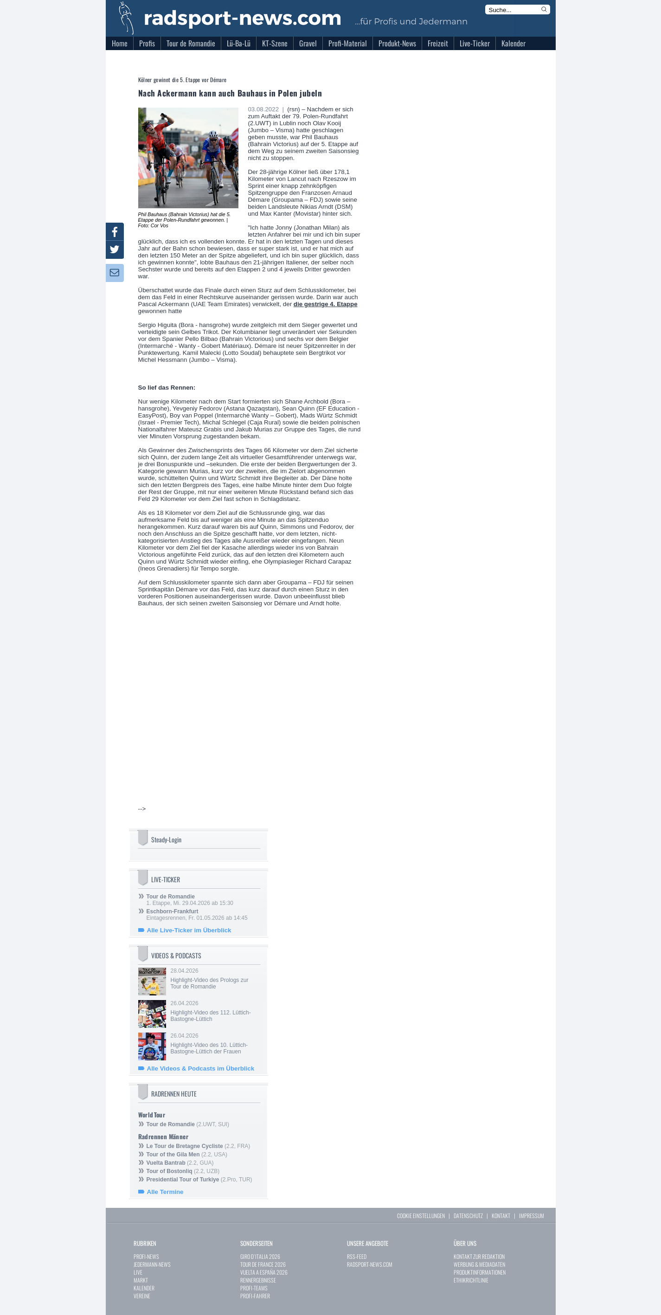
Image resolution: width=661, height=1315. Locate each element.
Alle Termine (165, 1191)
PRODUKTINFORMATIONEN (480, 1272)
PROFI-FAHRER (255, 1296)
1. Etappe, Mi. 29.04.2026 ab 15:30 (190, 899)
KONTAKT (501, 1215)
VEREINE (142, 1296)
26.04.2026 (215, 1011)
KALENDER (144, 1288)
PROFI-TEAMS (254, 1288)
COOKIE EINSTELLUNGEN (421, 1215)
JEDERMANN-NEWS (152, 1264)
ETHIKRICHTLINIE (471, 1280)
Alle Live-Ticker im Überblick (189, 930)
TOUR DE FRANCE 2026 (263, 1264)
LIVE (138, 1272)
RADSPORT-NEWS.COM (369, 1264)
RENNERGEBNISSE (258, 1280)
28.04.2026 (215, 979)
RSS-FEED (356, 1256)
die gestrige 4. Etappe (326, 304)
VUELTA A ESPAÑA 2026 (264, 1272)
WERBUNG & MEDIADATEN (479, 1264)
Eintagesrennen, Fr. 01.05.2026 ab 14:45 (197, 914)
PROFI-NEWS (146, 1256)
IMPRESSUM (531, 1215)
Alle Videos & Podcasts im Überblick (201, 1068)
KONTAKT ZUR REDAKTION (479, 1256)
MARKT (141, 1280)
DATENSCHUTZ (468, 1215)
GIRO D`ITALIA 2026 (260, 1256)
